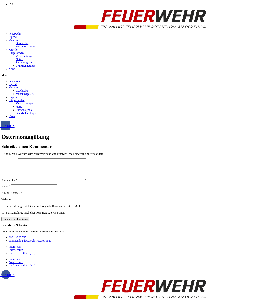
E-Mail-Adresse (11, 197)
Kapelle (13, 49)
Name (5, 190)
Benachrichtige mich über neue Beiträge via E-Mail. (36, 216)
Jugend (13, 36)
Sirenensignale (24, 62)
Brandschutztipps (26, 65)
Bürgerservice (16, 52)
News (12, 68)
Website (6, 203)
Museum (14, 40)
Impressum (15, 250)
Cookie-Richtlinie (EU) (22, 257)
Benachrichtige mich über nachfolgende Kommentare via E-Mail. (43, 210)
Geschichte (22, 43)
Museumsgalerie (25, 46)
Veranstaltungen (25, 56)
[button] (140, 75)
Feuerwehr (15, 33)
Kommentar (9, 184)
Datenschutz (16, 254)
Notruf (19, 59)
